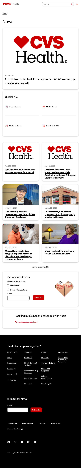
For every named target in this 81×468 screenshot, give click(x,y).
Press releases (12, 107)
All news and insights (40, 267)
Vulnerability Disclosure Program (63, 358)
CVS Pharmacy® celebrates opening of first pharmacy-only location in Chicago (60, 214)
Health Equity (46, 383)
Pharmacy (28, 383)
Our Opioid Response (45, 368)
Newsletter (15, 285)
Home (5, 14)
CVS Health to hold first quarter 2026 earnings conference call (40, 81)
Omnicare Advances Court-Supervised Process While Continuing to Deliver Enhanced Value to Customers (60, 173)
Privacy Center (27, 421)
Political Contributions (46, 376)
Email (9, 293)
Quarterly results (50, 126)
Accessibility (12, 421)
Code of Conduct (15, 426)
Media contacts (13, 126)
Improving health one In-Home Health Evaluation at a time (59, 252)
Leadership (11, 362)
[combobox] (58, 4)
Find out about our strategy (26, 322)
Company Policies (48, 362)
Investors (12, 373)
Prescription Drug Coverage (31, 371)
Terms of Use (55, 421)
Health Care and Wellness (30, 363)
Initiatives (45, 356)
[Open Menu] (76, 4)
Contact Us (11, 379)
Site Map (41, 421)
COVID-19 (28, 356)
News (9, 356)
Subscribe (39, 298)
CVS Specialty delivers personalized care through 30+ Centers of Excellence (20, 214)
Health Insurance (30, 377)
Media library (49, 107)
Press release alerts (18, 290)
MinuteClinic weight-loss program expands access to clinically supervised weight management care (18, 255)
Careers (11, 367)
